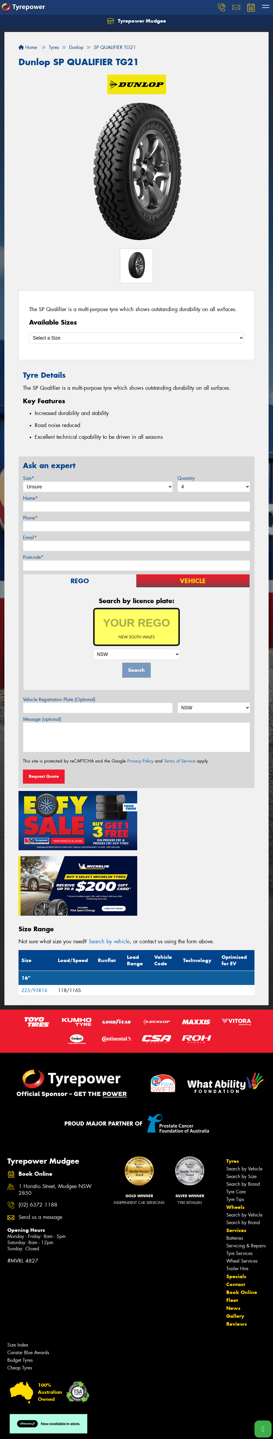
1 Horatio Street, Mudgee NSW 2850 (55, 1123)
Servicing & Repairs (246, 1179)
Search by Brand (243, 1117)
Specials (236, 1209)
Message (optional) (42, 719)
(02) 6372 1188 (38, 1138)
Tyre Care (236, 1125)
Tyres (232, 1094)
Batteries (234, 1171)
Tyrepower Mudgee (136, 21)
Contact (235, 1217)
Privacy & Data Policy (42, 1429)
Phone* (30, 518)
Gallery (235, 1249)
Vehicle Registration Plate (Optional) (59, 699)
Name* (30, 498)
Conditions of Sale (78, 1429)
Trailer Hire (237, 1202)
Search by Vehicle (244, 1102)
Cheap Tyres (19, 1301)
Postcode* (33, 557)
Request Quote (44, 776)
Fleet (232, 1233)
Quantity (186, 478)
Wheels (235, 1140)
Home (28, 47)
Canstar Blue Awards (28, 1286)
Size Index (17, 1278)
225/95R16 (34, 923)
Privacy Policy (140, 761)
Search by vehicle (109, 874)
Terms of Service (179, 761)
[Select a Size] (136, 338)
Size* (28, 478)
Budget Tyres (20, 1293)
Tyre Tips (235, 1132)
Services (236, 1163)
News (233, 1241)
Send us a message (40, 1150)
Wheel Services (241, 1194)
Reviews (236, 1257)
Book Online (241, 1225)
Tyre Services (239, 1186)
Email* (30, 537)
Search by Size (241, 1109)
